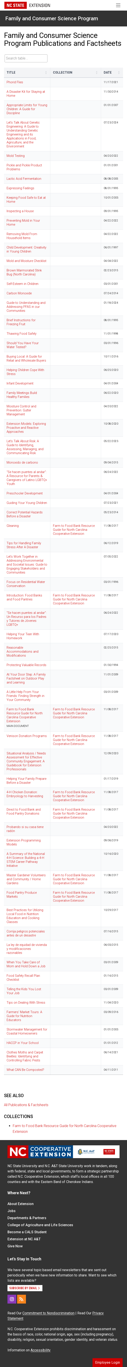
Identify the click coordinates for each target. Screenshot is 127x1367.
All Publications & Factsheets (26, 1105)
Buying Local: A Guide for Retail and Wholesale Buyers (26, 358)
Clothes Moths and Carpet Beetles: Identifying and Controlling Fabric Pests (25, 1056)
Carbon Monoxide (19, 293)
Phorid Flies (15, 82)
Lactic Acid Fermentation (24, 179)
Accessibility (41, 1350)
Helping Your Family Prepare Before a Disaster (26, 781)
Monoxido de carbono (22, 462)
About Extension (20, 1204)
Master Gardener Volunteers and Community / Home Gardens (26, 879)
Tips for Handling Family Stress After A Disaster (24, 545)
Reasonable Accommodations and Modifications (22, 651)
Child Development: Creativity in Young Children (26, 249)
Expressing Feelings (20, 188)
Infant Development (20, 383)
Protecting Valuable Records (26, 665)
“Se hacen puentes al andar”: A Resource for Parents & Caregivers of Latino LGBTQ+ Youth (27, 478)
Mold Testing (16, 156)
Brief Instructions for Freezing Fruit (21, 322)
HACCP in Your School (23, 1043)
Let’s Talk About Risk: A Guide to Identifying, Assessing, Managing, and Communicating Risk (25, 447)
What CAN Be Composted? (25, 1070)
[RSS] (21, 1299)
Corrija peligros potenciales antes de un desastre (26, 933)
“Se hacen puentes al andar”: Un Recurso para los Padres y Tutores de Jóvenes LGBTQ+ (27, 619)
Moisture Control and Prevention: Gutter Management (21, 410)
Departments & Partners (26, 1218)
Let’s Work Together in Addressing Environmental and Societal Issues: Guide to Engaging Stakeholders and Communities (27, 564)
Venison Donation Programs (27, 736)
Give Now (15, 1246)
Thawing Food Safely (21, 334)
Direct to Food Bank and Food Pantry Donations (24, 811)
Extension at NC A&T (24, 1239)
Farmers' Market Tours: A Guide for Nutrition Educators (24, 1016)
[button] (46, 72)
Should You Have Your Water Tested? (23, 345)
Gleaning (13, 526)
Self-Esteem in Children (22, 284)
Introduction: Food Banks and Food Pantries (24, 597)
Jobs (11, 1211)
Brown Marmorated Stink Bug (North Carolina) (24, 272)
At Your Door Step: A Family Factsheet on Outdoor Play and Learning (26, 678)
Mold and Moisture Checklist (26, 261)
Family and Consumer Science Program (51, 18)
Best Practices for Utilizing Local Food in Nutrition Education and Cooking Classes (25, 916)
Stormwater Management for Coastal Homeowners (27, 1031)
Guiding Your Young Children (27, 503)
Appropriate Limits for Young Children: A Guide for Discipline (27, 109)
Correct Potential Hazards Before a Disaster (25, 514)
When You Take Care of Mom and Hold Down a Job (26, 964)
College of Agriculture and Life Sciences (40, 1225)
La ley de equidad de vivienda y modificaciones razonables (27, 949)
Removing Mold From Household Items (22, 236)
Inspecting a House (20, 211)
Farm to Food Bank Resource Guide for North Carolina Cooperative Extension (74, 530)
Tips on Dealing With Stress (26, 1003)
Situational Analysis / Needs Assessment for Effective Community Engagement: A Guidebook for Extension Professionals (26, 761)
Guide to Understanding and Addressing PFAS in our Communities (26, 307)
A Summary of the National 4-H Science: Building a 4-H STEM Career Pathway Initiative (26, 860)
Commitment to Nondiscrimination (48, 1313)
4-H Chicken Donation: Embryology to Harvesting (25, 794)
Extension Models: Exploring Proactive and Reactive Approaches (26, 428)
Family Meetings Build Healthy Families (22, 395)
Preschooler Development (25, 493)
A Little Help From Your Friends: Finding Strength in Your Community (25, 696)
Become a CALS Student (27, 1232)
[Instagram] (11, 1299)
